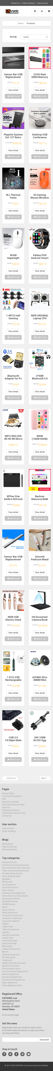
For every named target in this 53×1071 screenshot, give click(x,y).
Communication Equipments (15, 974)
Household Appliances (12, 979)
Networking (7, 949)
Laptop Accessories (11, 937)
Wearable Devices (10, 904)
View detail (13, 90)
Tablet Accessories (10, 932)
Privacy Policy (8, 796)
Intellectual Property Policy (14, 815)
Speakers (6, 881)
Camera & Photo (9, 865)
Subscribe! (44, 1042)
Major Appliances (10, 985)
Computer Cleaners (11, 923)
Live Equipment (9, 887)
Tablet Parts (7, 929)
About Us (6, 810)
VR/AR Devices (9, 907)
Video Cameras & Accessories (15, 873)
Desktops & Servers (11, 957)
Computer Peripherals (12, 921)
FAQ (4, 801)
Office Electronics (10, 915)
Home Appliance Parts (12, 988)
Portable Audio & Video (12, 876)
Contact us (15, 3)
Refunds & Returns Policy (13, 807)
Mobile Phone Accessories (14, 965)
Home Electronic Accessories (15, 898)
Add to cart (13, 96)
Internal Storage (9, 946)
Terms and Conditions (12, 799)
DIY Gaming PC (8, 960)
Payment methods (10, 804)
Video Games (8, 893)
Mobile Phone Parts (11, 968)
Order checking (28, 3)
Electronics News (9, 852)
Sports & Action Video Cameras (16, 870)
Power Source (8, 912)
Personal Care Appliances (13, 982)
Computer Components (12, 918)
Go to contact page (10, 1017)
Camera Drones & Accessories (15, 867)
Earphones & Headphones (13, 895)
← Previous (10, 778)
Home (20, 23)
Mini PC (5, 954)
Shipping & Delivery (10, 813)
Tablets (5, 926)
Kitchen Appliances (10, 977)
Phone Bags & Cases (11, 971)
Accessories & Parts (11, 901)
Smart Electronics (10, 890)
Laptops (5, 935)
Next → (45, 778)
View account (42, 3)
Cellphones (7, 963)
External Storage (9, 943)
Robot (4, 909)
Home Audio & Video (11, 879)
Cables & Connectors (11, 951)
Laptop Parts (8, 940)
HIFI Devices (7, 884)
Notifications (7, 846)
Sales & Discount (9, 849)
